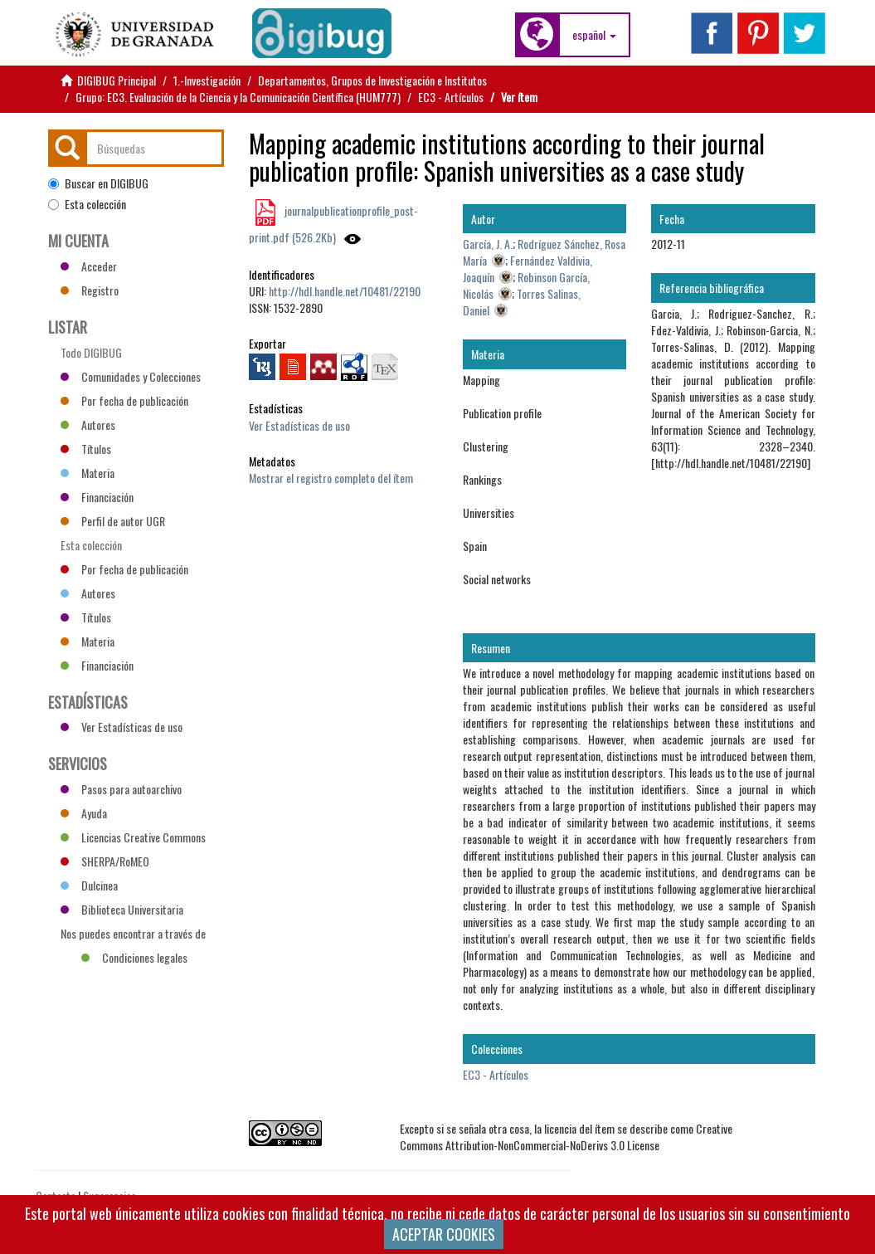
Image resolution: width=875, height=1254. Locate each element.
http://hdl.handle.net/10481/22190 (344, 291)
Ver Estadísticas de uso (299, 425)
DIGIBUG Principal (116, 80)
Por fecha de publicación (124, 400)
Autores (88, 424)
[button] (594, 34)
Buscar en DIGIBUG (98, 183)
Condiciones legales (134, 957)
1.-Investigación (207, 80)
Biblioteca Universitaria (122, 909)
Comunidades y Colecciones (131, 376)
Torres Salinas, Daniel (522, 302)
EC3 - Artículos (451, 96)
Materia (87, 472)
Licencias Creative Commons (133, 837)
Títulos (86, 448)
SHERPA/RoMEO (105, 861)
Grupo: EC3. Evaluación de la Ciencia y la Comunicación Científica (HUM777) (238, 96)
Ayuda (84, 813)
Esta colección (87, 204)
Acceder (89, 266)
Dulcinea (89, 885)
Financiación (97, 496)
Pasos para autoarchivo (121, 789)
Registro (90, 290)
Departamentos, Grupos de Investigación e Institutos (372, 80)
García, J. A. (488, 243)
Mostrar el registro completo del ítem (331, 477)
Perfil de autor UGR (113, 520)
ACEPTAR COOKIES (443, 1234)
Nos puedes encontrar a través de (133, 935)
